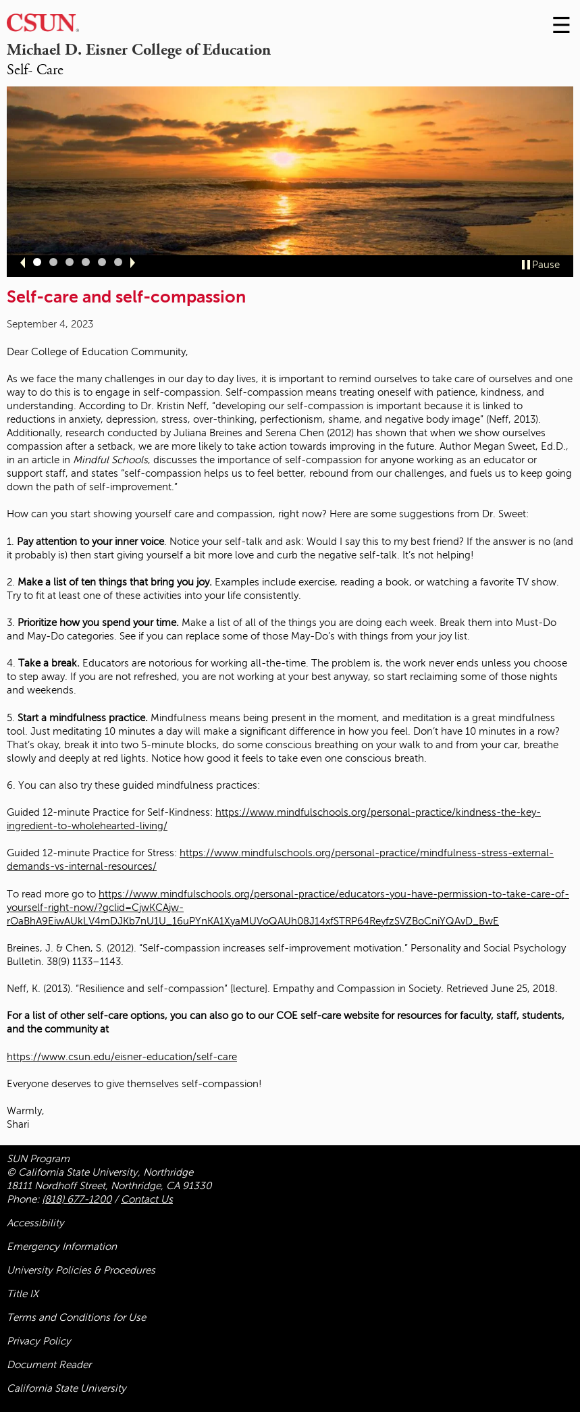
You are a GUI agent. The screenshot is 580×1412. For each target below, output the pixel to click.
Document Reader (49, 1364)
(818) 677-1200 (76, 1199)
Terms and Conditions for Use (76, 1317)
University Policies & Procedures (81, 1270)
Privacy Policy (39, 1341)
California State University (66, 1388)
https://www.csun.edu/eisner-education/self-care (122, 1056)
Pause (546, 264)
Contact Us (147, 1199)
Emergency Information (62, 1246)
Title (22, 1293)
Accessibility (35, 1223)
